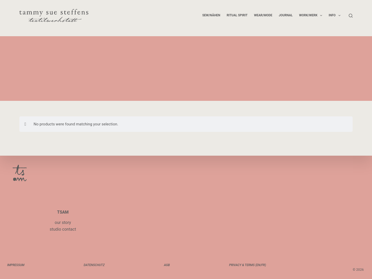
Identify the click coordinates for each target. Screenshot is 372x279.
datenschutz (94, 265)
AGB (167, 265)
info (335, 15)
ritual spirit (237, 15)
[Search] (351, 16)
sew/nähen (211, 15)
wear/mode (263, 15)
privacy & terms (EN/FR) (247, 265)
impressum (16, 265)
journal (286, 15)
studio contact (63, 229)
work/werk (311, 15)
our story (63, 222)
